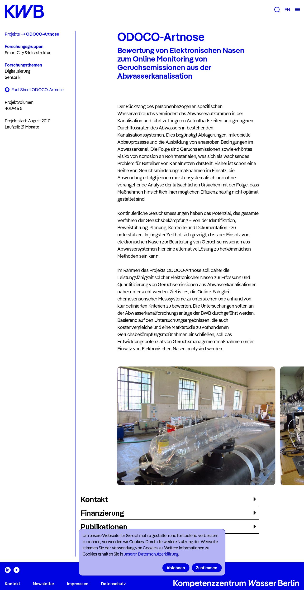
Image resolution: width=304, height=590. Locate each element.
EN (287, 9)
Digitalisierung (17, 71)
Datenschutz (113, 583)
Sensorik (12, 77)
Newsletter (43, 583)
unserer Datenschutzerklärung (151, 554)
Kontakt (12, 583)
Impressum (77, 583)
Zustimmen (206, 568)
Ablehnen (175, 568)
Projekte (12, 34)
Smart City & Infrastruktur (27, 52)
